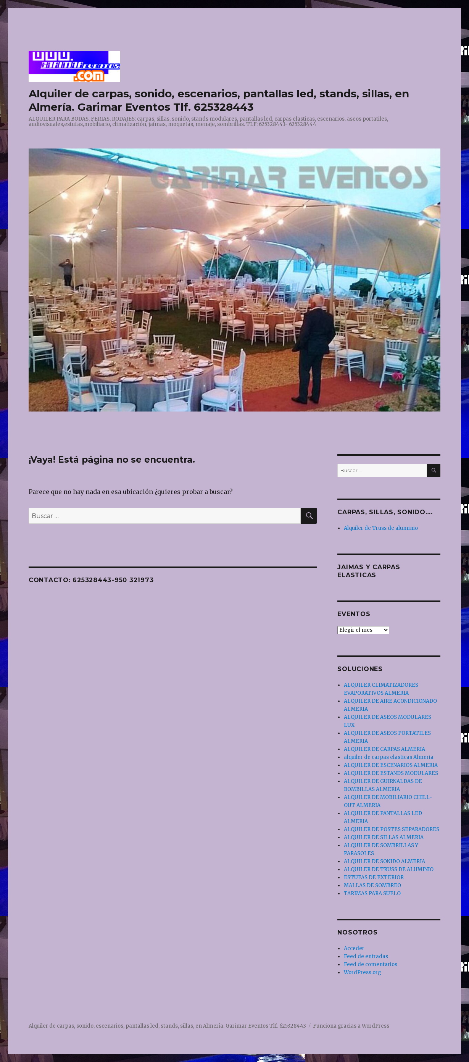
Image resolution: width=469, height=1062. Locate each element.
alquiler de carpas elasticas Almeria (389, 757)
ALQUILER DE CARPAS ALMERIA (384, 749)
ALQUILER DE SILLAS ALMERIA (384, 837)
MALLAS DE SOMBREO (372, 885)
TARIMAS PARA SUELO (372, 893)
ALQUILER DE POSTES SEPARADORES (391, 829)
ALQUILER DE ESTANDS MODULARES (391, 773)
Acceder (354, 948)
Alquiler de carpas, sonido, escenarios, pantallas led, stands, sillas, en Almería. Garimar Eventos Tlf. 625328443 (219, 100)
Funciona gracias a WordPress (351, 1026)
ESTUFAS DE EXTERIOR (374, 877)
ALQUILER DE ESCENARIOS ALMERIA (391, 765)
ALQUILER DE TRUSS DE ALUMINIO (389, 869)
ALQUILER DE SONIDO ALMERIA (384, 861)
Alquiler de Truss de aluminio (381, 528)
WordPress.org (362, 972)
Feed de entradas (366, 956)
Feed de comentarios (370, 964)
